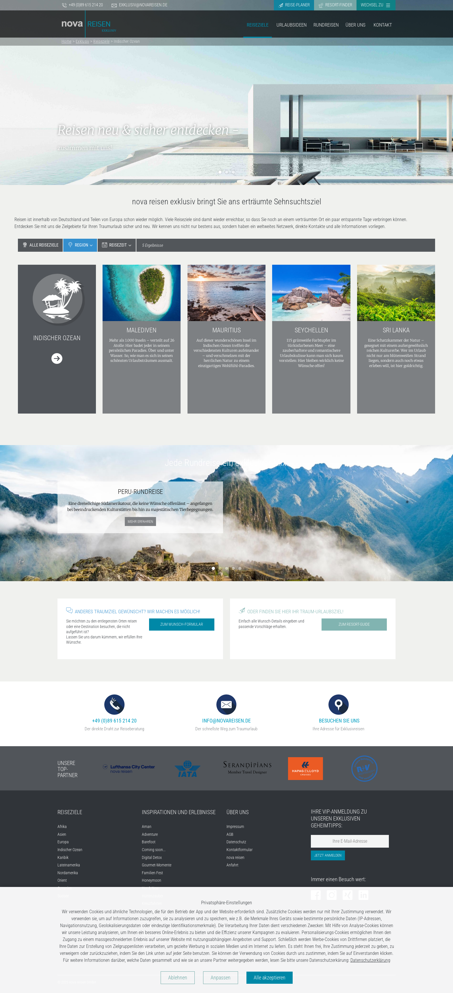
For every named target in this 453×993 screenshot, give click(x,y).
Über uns (237, 812)
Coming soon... (154, 849)
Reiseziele (257, 25)
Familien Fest (152, 872)
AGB (229, 834)
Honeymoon (151, 880)
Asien (61, 834)
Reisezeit (114, 245)
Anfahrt (232, 865)
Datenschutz (236, 842)
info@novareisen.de (226, 709)
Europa (63, 842)
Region (78, 245)
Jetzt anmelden (327, 855)
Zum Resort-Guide (354, 624)
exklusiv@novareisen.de (139, 5)
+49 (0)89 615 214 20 (82, 5)
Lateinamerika (68, 865)
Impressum (235, 826)
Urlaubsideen (291, 25)
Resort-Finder (335, 5)
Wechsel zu (375, 5)
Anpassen (221, 978)
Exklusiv (82, 41)
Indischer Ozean (127, 41)
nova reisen (235, 857)
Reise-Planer (294, 5)
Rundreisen (326, 25)
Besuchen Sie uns (338, 709)
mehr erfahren (140, 521)
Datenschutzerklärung (370, 960)
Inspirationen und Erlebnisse (179, 812)
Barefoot (148, 842)
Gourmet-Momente (156, 865)
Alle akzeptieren (269, 978)
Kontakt (383, 25)
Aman (146, 826)
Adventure (150, 834)
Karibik (62, 857)
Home (66, 41)
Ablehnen (177, 978)
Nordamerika (67, 872)
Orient (62, 880)
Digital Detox (152, 857)
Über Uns (355, 25)
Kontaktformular (239, 849)
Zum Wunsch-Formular (181, 624)
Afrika (62, 826)
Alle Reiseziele (40, 245)
